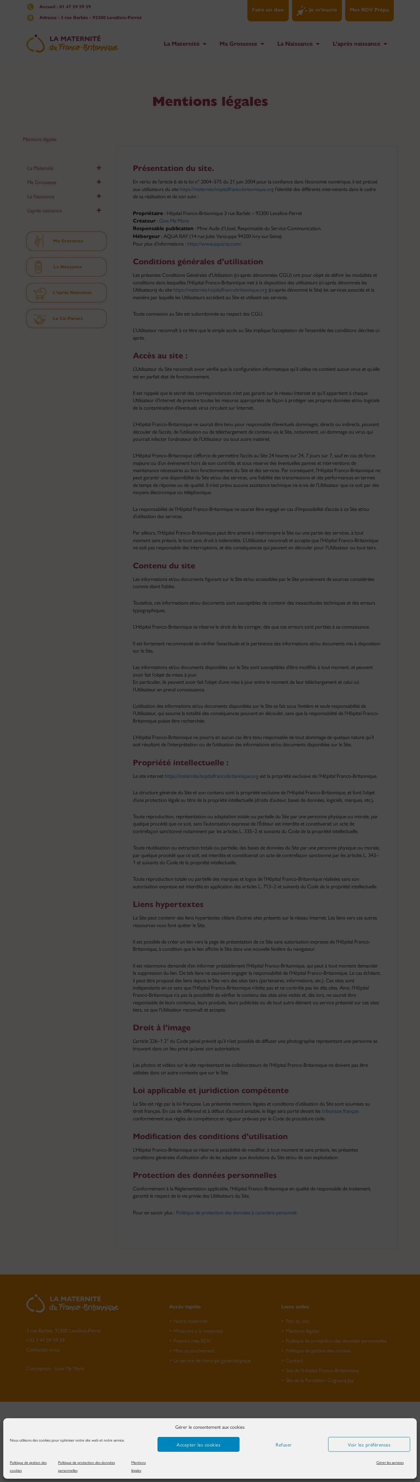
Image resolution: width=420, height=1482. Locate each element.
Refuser (284, 1444)
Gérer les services (390, 1462)
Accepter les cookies (198, 1444)
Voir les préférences (369, 1444)
